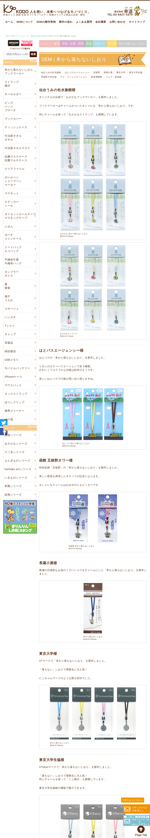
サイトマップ (137, 21)
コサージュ (12, 312)
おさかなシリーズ (16, 450)
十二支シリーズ (15, 459)
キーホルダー (13, 94)
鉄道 (89, 43)
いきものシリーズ (16, 485)
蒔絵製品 (10, 356)
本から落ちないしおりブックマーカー (19, 71)
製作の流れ (65, 21)
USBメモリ (12, 365)
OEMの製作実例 (46, 21)
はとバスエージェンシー (77, 72)
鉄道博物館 (96, 77)
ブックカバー (13, 119)
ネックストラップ (16, 399)
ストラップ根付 (12, 84)
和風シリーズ (13, 494)
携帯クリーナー (15, 417)
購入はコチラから (133, 800)
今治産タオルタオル (13, 138)
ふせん (9, 229)
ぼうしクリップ (15, 408)
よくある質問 (84, 21)
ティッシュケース (16, 128)
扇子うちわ (9, 302)
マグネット (12, 195)
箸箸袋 (7, 289)
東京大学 (120, 72)
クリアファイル (15, 170)
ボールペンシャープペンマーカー (13, 183)
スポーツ (99, 43)
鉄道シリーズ (13, 441)
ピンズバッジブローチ (10, 107)
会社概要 (100, 21)
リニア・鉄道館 (114, 77)
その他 (112, 43)
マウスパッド (13, 391)
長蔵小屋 (108, 72)
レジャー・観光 (49, 43)
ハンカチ (10, 321)
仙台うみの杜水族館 (51, 72)
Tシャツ (10, 330)
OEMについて (24, 21)
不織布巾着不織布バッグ (13, 264)
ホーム (9, 21)
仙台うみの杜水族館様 (57, 90)
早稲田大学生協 (49, 77)
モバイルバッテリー (17, 373)
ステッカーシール (12, 206)
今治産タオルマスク (17, 149)
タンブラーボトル (12, 277)
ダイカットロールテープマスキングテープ (20, 218)
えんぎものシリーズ (17, 467)
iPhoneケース (13, 382)
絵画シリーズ (13, 502)
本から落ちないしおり (131, 43)
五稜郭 (96, 72)
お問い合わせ (117, 21)
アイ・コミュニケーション (73, 77)
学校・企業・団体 (73, 43)
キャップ (10, 338)
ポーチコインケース (13, 239)
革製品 (9, 347)
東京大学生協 (136, 72)
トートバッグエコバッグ (13, 252)
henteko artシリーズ (18, 476)
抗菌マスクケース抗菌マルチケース (16, 160)
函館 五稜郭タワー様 (56, 460)
